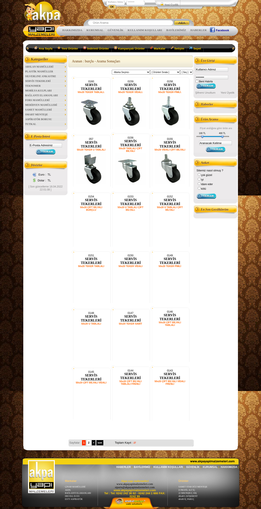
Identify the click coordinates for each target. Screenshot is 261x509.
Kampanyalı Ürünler (129, 48)
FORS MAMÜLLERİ (46, 100)
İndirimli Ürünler (96, 48)
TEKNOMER (46, 85)
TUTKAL (46, 124)
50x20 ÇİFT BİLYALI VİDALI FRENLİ (169, 382)
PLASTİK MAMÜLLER (46, 71)
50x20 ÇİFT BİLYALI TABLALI (170, 323)
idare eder (207, 184)
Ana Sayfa (43, 48)
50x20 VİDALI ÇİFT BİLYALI (169, 149)
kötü (203, 188)
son (99, 442)
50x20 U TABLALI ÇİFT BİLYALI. (130, 208)
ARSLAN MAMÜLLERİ (46, 66)
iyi (202, 179)
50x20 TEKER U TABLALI (91, 149)
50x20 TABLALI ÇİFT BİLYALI (130, 149)
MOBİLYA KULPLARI (38, 90)
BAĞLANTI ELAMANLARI (46, 95)
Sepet (195, 48)
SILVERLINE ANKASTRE (46, 76)
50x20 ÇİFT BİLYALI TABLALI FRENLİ (130, 382)
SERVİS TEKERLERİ (46, 81)
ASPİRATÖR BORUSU (38, 119)
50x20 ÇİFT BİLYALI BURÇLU (91, 208)
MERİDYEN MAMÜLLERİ (46, 104)
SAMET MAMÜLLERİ (46, 109)
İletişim (177, 48)
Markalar (158, 48)
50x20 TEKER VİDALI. (130, 92)
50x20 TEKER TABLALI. (91, 92)
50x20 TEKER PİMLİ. (169, 92)
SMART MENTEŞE (46, 114)
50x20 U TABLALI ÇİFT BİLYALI (170, 208)
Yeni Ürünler (67, 48)
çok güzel (206, 175)
